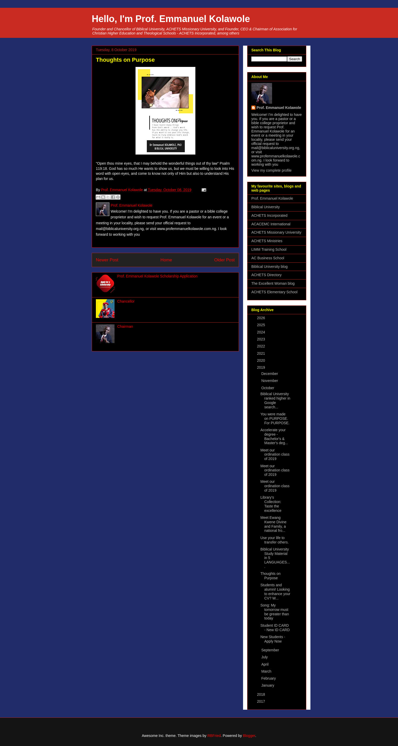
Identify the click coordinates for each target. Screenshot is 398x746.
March (266, 671)
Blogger (249, 736)
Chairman (125, 326)
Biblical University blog (269, 266)
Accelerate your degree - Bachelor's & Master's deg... (274, 436)
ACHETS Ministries (266, 241)
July (265, 657)
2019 (261, 367)
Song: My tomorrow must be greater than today (274, 611)
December (270, 374)
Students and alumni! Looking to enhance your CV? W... (275, 591)
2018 (261, 694)
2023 (261, 339)
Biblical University (265, 207)
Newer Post (107, 259)
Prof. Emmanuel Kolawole (279, 108)
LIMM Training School (268, 249)
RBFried (214, 736)
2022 (261, 346)
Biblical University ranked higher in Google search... (275, 400)
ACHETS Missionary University (276, 232)
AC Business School (267, 258)
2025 (261, 325)
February (269, 678)
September (270, 650)
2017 (261, 701)
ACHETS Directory (266, 275)
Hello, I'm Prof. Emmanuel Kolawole (171, 18)
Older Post (224, 259)
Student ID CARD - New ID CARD (275, 627)
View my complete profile (271, 170)
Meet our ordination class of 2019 (274, 454)
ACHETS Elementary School (274, 292)
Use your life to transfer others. (274, 540)
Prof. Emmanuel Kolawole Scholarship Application (157, 276)
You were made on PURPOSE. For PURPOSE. (274, 418)
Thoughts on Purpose (270, 575)
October (268, 388)
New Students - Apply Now (272, 639)
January (268, 685)
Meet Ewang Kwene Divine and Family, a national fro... (273, 524)
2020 (261, 360)
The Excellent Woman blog (273, 283)
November (270, 381)
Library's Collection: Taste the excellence (270, 503)
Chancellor (126, 301)
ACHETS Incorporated (269, 215)
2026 (261, 318)
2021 (261, 353)
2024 (261, 332)
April (265, 664)
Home (166, 259)
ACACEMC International (270, 224)
